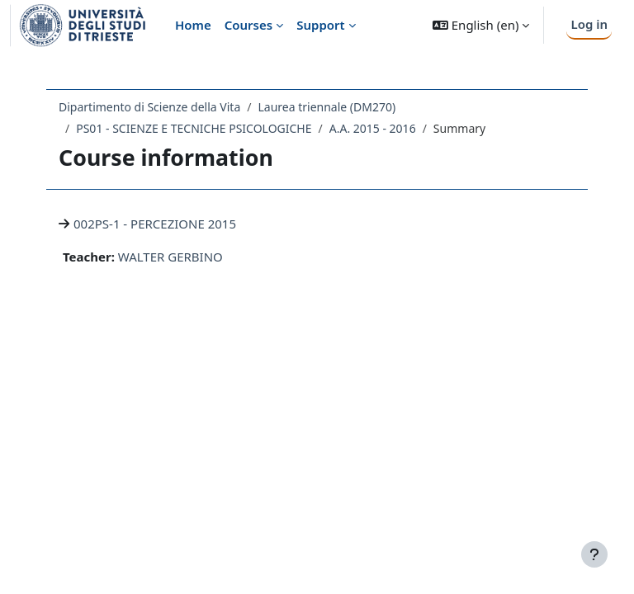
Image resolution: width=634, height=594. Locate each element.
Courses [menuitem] (248, 24)
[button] (481, 25)
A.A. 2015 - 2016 (372, 128)
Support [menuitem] (320, 24)
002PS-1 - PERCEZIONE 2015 (154, 223)
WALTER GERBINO (170, 256)
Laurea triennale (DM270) (326, 107)
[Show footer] (594, 554)
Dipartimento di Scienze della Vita (149, 107)
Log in (589, 24)
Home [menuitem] (193, 24)
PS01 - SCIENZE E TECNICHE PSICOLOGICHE (193, 128)
